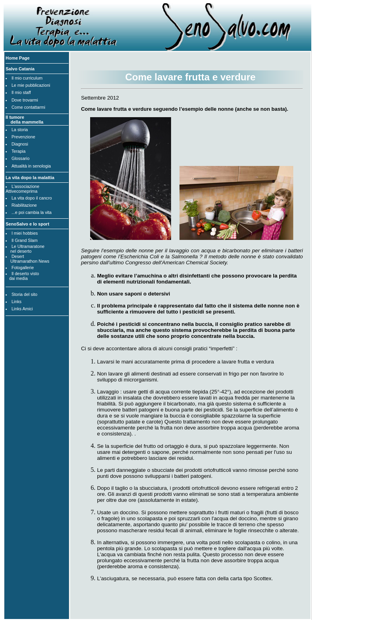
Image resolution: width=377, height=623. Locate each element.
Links (17, 301)
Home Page (18, 58)
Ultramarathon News (29, 261)
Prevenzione (23, 136)
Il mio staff (21, 92)
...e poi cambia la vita (32, 212)
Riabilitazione (24, 205)
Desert (18, 256)
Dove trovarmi (25, 100)
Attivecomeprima (21, 191)
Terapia (19, 151)
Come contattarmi (28, 107)
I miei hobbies (25, 233)
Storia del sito (25, 294)
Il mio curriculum (27, 78)
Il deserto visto (25, 273)
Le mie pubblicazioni (31, 85)
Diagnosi (20, 144)
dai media (18, 278)
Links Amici (22, 308)
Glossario (21, 158)
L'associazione (26, 186)
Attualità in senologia (31, 166)
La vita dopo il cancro (32, 198)
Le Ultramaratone (28, 246)
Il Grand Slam (25, 240)
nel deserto (21, 251)
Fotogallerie (23, 267)
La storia (20, 129)
